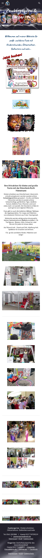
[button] (2, 3)
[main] (21, 15)
